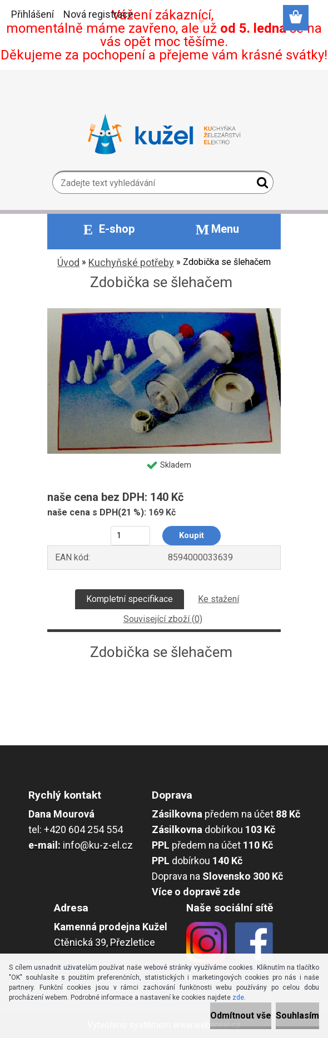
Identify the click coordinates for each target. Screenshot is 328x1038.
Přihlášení (32, 14)
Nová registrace (98, 14)
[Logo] (164, 134)
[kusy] (130, 535)
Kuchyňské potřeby (131, 262)
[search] (260, 185)
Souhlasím (297, 1015)
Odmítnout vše (240, 1015)
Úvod (68, 262)
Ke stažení (218, 599)
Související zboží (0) (162, 619)
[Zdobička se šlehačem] (164, 312)
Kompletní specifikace (129, 599)
